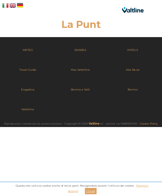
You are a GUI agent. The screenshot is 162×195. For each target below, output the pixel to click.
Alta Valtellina (80, 70)
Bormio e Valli (80, 89)
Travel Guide (27, 70)
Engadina (27, 89)
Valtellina (27, 109)
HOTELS (132, 50)
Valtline (94, 123)
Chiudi (90, 191)
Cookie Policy (149, 123)
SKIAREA (80, 50)
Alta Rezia (133, 70)
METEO (28, 50)
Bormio (133, 89)
